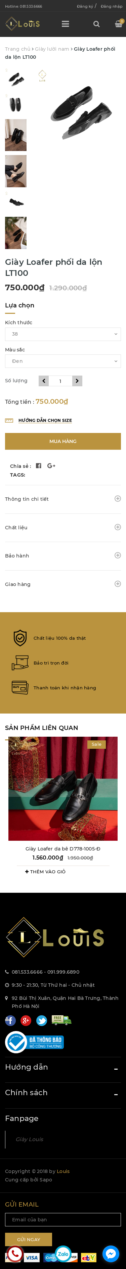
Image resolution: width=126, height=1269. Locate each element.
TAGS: (17, 475)
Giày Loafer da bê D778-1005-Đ (63, 849)
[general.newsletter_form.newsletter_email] (63, 1219)
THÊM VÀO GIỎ (45, 871)
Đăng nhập (112, 6)
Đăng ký (85, 6)
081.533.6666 (31, 6)
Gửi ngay (28, 1239)
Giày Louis (29, 1139)
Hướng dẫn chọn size (45, 420)
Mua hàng (63, 441)
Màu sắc (15, 350)
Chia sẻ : (20, 466)
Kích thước (19, 323)
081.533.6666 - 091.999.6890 (45, 972)
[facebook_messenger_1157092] (110, 1254)
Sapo (46, 1180)
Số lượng (16, 381)
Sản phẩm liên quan (41, 728)
